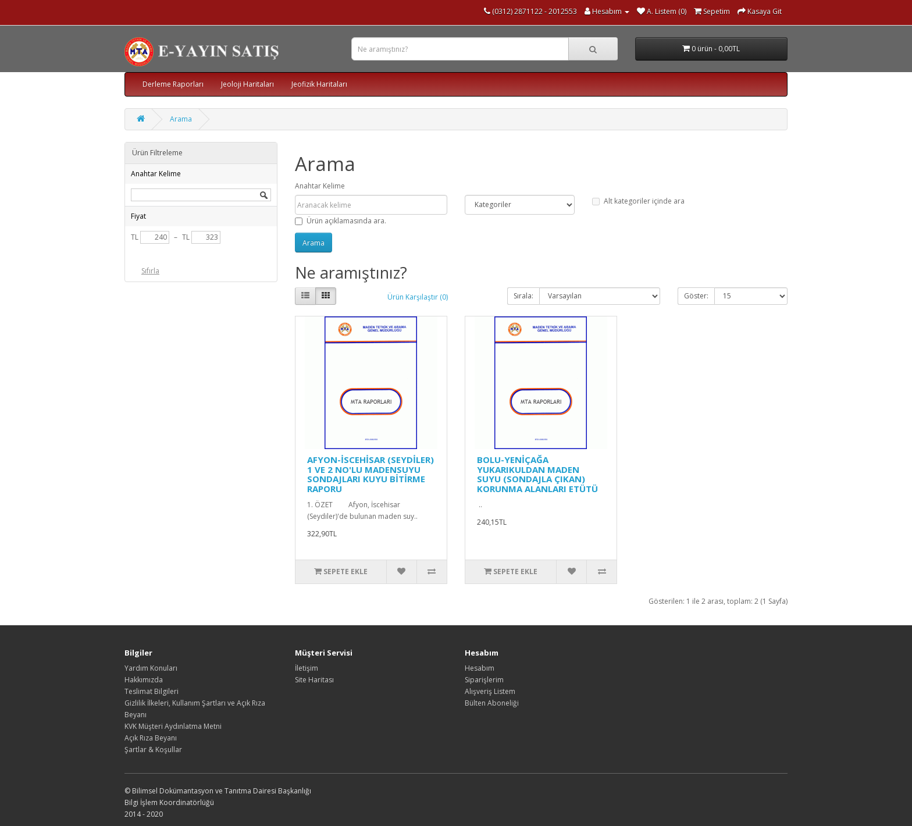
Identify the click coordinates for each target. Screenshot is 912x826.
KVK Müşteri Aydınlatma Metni (173, 726)
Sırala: (523, 296)
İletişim (306, 668)
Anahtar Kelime (320, 186)
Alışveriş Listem (490, 691)
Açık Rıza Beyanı (150, 738)
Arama (181, 119)
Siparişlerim (484, 680)
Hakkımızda (143, 680)
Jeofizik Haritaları (319, 84)
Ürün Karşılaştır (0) (417, 297)
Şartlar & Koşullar (153, 749)
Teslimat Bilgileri (151, 691)
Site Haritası (314, 680)
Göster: (696, 296)
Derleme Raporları (173, 84)
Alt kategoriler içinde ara (638, 201)
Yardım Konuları (150, 668)
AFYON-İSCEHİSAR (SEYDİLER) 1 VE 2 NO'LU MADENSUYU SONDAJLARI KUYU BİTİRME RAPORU (370, 474)
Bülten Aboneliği (492, 703)
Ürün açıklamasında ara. (340, 221)
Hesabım (479, 668)
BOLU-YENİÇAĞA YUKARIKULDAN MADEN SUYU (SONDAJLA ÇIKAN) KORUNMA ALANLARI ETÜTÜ (537, 474)
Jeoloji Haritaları (247, 84)
